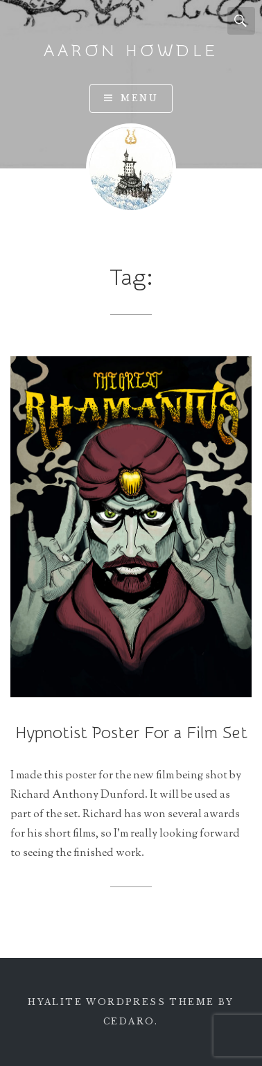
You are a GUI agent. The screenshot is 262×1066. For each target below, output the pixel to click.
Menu (139, 98)
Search (241, 21)
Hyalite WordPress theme (121, 1002)
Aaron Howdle (131, 51)
